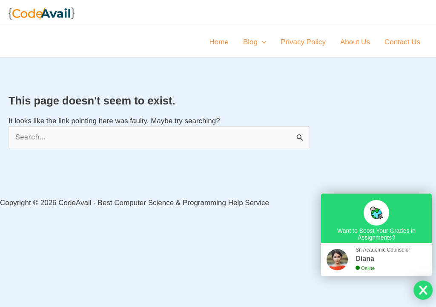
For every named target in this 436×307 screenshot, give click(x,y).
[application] (262, 42)
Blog (254, 42)
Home (219, 42)
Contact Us (402, 42)
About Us (355, 42)
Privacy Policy (303, 42)
